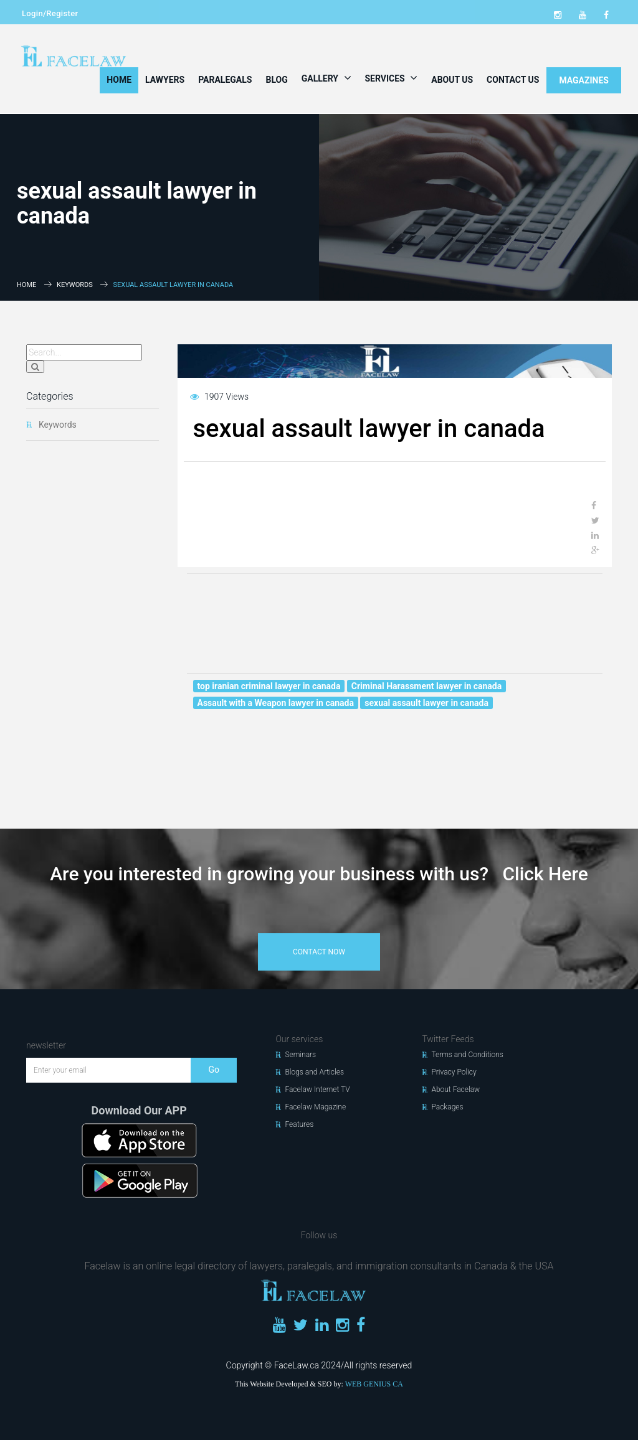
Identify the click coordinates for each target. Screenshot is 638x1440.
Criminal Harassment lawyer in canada (426, 686)
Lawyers (164, 80)
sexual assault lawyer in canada (426, 703)
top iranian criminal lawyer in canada (269, 686)
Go (213, 1070)
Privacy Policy (453, 1072)
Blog (276, 80)
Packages (447, 1107)
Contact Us (513, 80)
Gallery (326, 77)
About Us (452, 80)
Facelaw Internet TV (317, 1089)
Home (119, 80)
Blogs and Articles (314, 1072)
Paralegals (225, 80)
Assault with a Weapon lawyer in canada (276, 703)
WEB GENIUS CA (374, 1384)
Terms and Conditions (467, 1054)
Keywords (75, 285)
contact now (319, 952)
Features (299, 1124)
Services (391, 77)
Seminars (300, 1054)
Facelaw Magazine (315, 1107)
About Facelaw (455, 1089)
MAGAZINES (584, 80)
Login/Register (50, 13)
